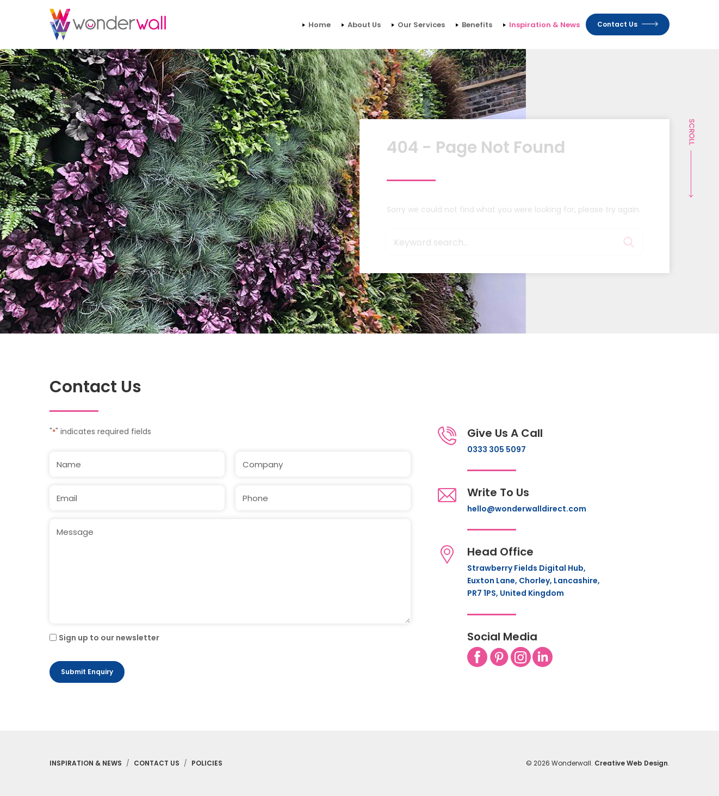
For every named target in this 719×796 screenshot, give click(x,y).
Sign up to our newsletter (109, 637)
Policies (206, 763)
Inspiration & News (544, 25)
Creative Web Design (631, 763)
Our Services (421, 25)
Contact (627, 24)
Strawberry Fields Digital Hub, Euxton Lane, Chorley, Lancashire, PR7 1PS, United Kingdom (533, 580)
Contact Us (156, 763)
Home (319, 25)
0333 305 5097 (496, 449)
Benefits (477, 25)
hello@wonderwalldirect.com (526, 508)
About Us (364, 25)
